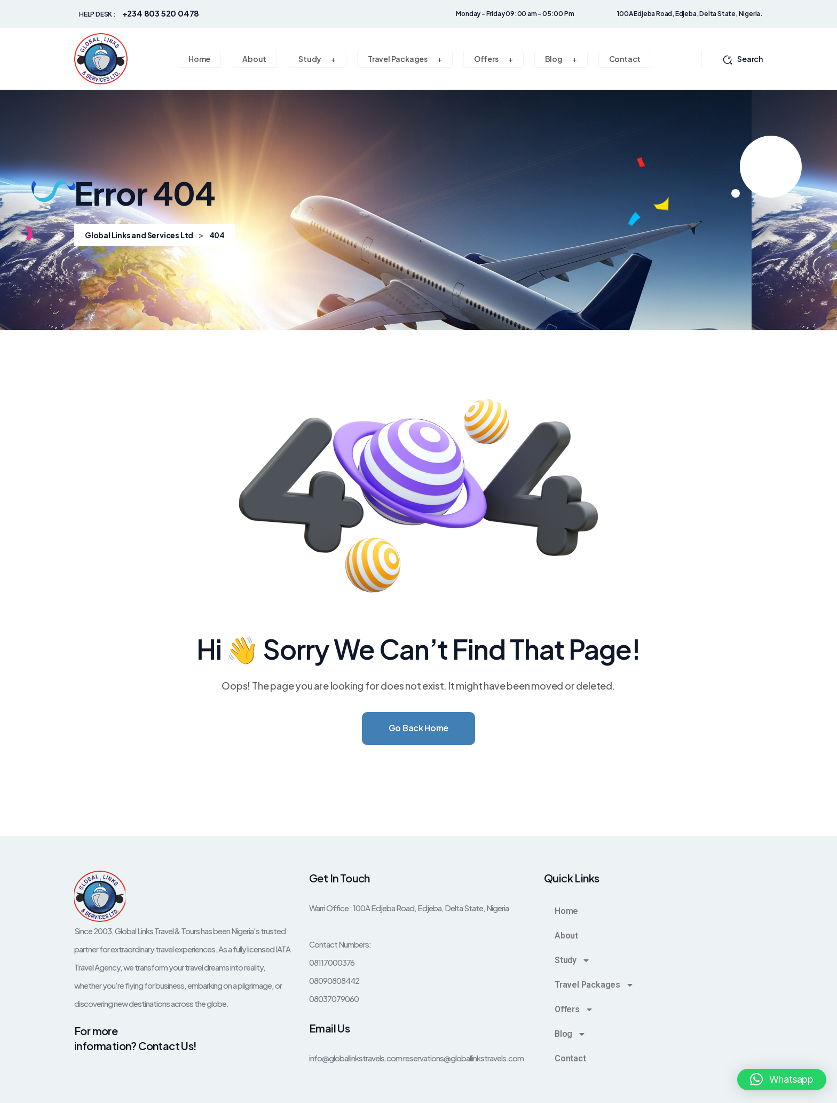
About (566, 935)
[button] (781, 1079)
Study (572, 960)
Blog (570, 1034)
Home (566, 911)
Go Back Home (418, 727)
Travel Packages (594, 985)
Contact (570, 1058)
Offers (574, 1009)
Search (743, 58)
